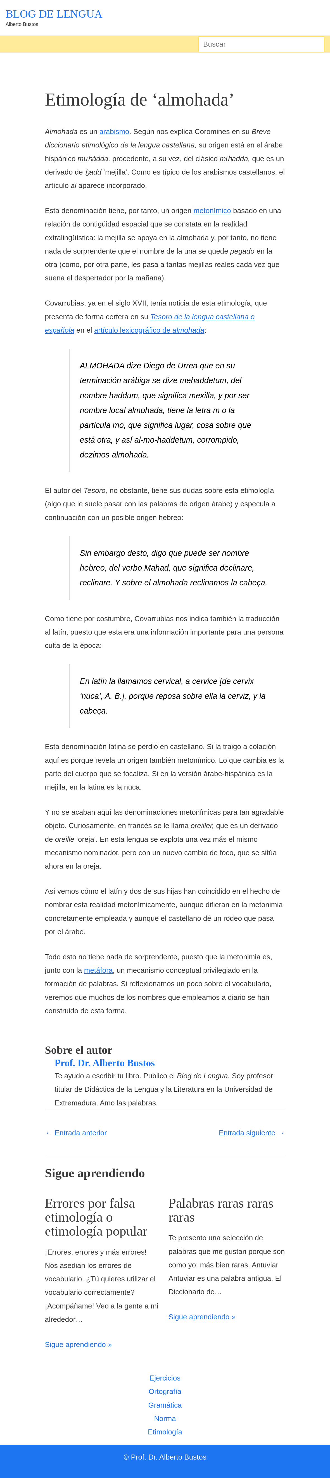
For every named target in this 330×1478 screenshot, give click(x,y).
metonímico (212, 210)
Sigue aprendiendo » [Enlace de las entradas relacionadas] (78, 1344)
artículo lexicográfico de (149, 330)
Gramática (165, 1405)
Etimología (165, 1431)
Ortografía (165, 1391)
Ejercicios (165, 1378)
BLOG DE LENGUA (54, 14)
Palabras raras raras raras (222, 1210)
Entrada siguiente (252, 1133)
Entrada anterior (76, 1133)
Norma (165, 1418)
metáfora (98, 970)
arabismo (114, 131)
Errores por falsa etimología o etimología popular (98, 1217)
